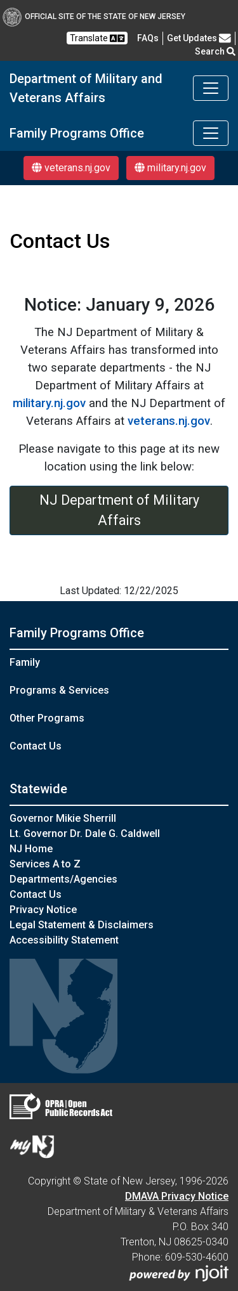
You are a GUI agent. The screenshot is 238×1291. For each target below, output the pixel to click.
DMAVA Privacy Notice (176, 1196)
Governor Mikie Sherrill (63, 818)
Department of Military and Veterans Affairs (86, 88)
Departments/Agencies (63, 879)
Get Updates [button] (199, 38)
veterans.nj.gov (71, 168)
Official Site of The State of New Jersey (94, 16)
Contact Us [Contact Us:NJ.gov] (36, 894)
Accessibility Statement (64, 940)
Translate (97, 38)
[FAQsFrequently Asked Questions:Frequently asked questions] (148, 38)
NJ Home (31, 849)
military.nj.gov (170, 168)
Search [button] (215, 51)
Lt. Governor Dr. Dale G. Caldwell (85, 833)
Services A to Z (45, 864)
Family (25, 662)
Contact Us (36, 746)
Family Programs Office (77, 133)
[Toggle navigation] (210, 88)
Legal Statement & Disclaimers (82, 925)
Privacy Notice (43, 910)
